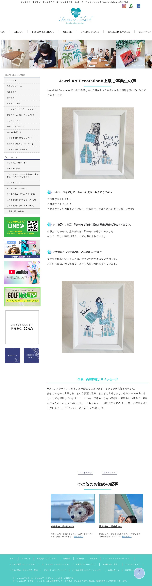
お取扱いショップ (14, 103)
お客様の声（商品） (110, 564)
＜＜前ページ (86, 473)
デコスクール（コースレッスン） (21, 115)
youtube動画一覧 (14, 132)
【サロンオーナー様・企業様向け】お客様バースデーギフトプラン (23, 175)
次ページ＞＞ (110, 473)
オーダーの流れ (13, 169)
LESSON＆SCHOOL (43, 32)
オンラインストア (14, 183)
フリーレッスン (13, 121)
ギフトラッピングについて (55, 570)
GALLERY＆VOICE (119, 32)
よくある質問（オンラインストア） (22, 200)
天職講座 (93, 559)
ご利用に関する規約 (15, 211)
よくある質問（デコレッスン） (20, 138)
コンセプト (11, 80)
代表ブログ (11, 92)
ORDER (67, 32)
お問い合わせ (113, 570)
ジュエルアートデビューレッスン (21, 109)
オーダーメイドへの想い (17, 188)
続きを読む (78, 537)
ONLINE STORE (90, 32)
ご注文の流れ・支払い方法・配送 (21, 194)
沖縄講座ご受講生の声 (62, 526)
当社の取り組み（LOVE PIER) (20, 144)
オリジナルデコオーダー (17, 163)
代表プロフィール (14, 86)
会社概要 (10, 98)
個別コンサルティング (16, 126)
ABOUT (18, 32)
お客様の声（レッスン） (86, 564)
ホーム (12, 559)
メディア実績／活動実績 (17, 149)
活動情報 (67, 559)
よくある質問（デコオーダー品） (21, 206)
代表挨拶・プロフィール (47, 559)
